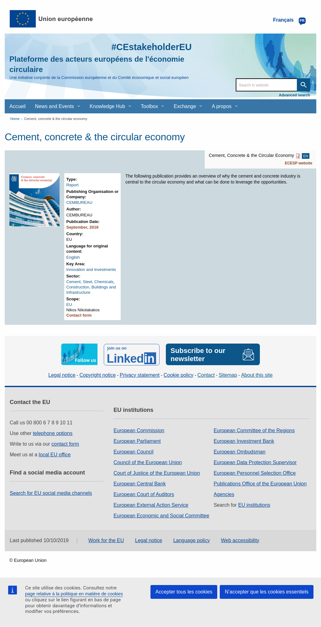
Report (72, 185)
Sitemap (228, 374)
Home (14, 119)
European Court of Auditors (143, 494)
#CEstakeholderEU (150, 47)
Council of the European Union (147, 462)
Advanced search (294, 95)
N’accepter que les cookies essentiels (266, 591)
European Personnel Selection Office (254, 472)
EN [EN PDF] (305, 156)
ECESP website (298, 163)
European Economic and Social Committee (161, 515)
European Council (133, 451)
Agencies (223, 494)
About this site (257, 374)
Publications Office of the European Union (260, 483)
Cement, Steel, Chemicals (89, 281)
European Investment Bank (243, 440)
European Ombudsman (239, 451)
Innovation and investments (91, 269)
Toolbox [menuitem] (149, 106)
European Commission (138, 430)
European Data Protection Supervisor (255, 462)
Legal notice (61, 374)
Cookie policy (178, 374)
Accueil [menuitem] (17, 106)
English (73, 257)
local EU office (55, 454)
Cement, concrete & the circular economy (55, 119)
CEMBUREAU (79, 202)
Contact (206, 374)
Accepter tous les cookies (183, 591)
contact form (65, 443)
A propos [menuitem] (221, 106)
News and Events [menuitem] (54, 106)
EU (69, 304)
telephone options (52, 433)
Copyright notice (97, 374)
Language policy (191, 539)
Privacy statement (140, 374)
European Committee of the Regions (254, 430)
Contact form (79, 315)
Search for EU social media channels (51, 492)
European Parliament (136, 440)
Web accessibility (240, 539)
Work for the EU (106, 539)
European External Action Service (150, 504)
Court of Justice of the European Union (156, 472)
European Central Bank (139, 483)
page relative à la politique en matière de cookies (74, 593)
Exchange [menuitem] (185, 106)
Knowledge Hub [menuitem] (107, 106)
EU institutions (254, 504)
